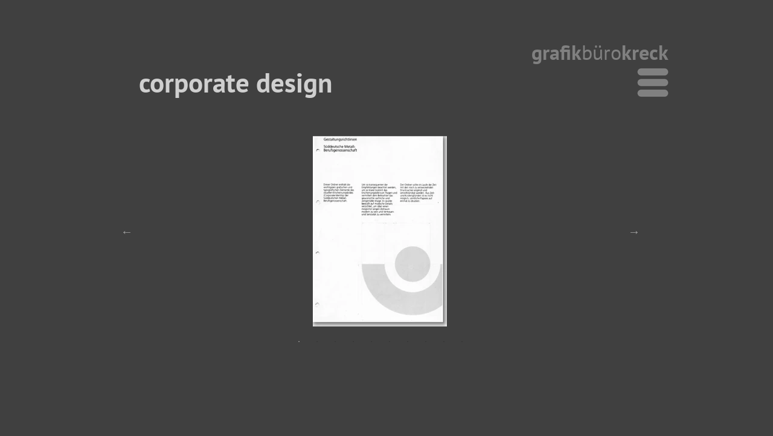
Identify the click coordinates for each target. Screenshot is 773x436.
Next (634, 232)
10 (462, 342)
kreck (645, 52)
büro (601, 52)
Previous (127, 232)
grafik (556, 52)
